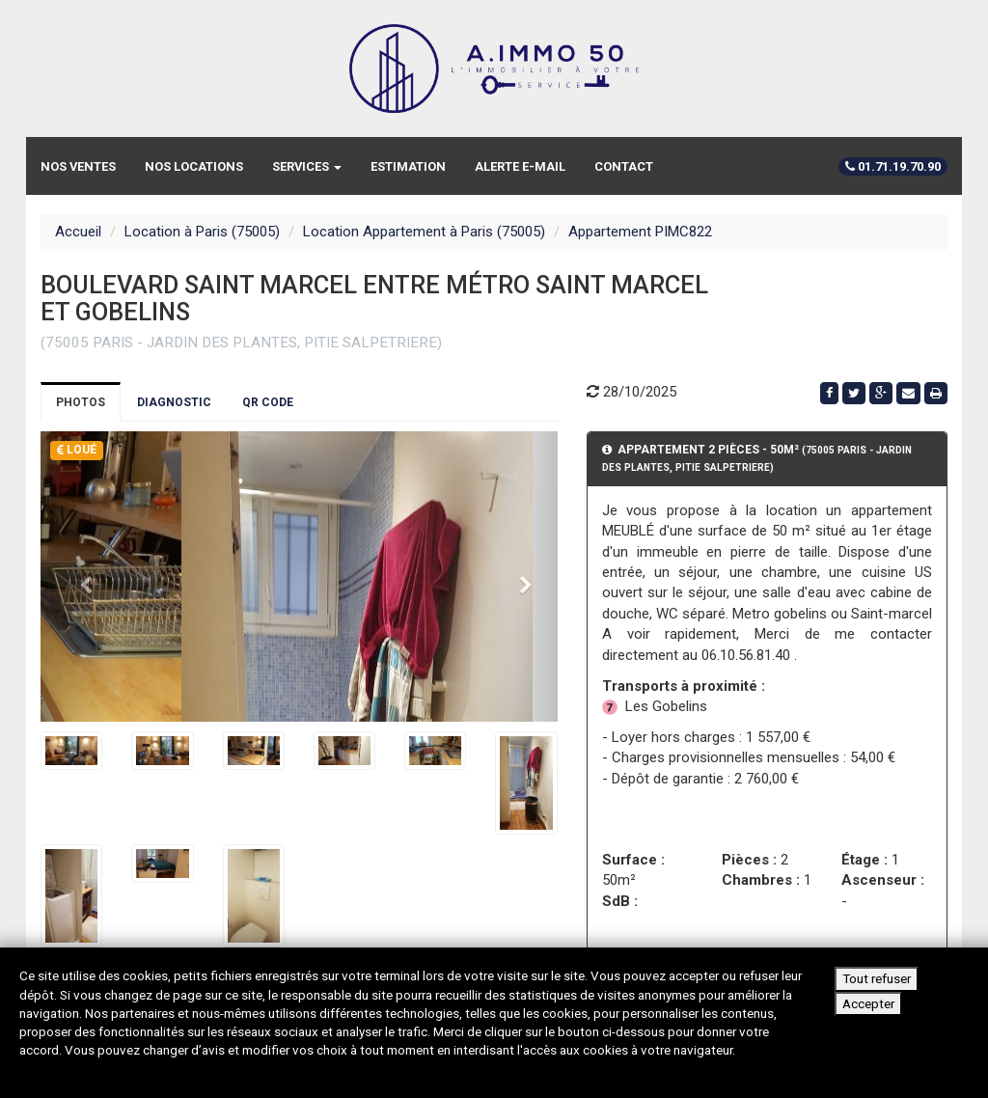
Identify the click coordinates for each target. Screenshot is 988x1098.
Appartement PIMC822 (640, 231)
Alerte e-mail (520, 166)
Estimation (408, 166)
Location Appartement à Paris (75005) (424, 231)
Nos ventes (78, 166)
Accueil (78, 231)
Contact (623, 166)
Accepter (868, 1003)
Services (307, 166)
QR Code (267, 402)
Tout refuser (876, 978)
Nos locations (194, 166)
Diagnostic (174, 402)
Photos (80, 402)
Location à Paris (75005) (202, 231)
